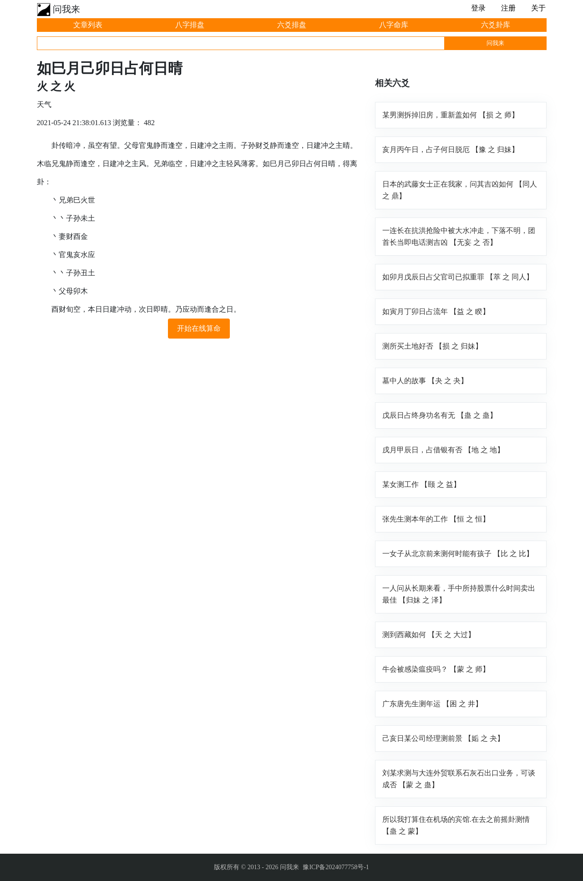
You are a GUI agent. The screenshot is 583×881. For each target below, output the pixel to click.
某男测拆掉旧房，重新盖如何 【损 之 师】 (450, 115)
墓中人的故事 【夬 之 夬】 (425, 381)
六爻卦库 (495, 25)
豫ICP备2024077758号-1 (336, 867)
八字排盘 (189, 25)
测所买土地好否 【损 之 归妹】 (432, 346)
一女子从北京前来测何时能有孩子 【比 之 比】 (457, 553)
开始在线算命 (199, 328)
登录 (478, 8)
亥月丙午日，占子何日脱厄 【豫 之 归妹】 (450, 149)
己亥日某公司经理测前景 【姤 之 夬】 (443, 738)
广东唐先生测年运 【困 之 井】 (432, 704)
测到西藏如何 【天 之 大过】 (428, 634)
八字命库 (393, 25)
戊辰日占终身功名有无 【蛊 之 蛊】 (439, 415)
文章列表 (87, 25)
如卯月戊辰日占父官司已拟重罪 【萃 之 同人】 (457, 277)
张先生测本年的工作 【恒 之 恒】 (436, 519)
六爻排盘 (291, 25)
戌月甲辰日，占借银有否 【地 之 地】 (443, 450)
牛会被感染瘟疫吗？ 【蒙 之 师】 (436, 669)
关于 (538, 8)
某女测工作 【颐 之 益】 (421, 484)
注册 (508, 8)
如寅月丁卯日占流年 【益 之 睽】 (436, 311)
